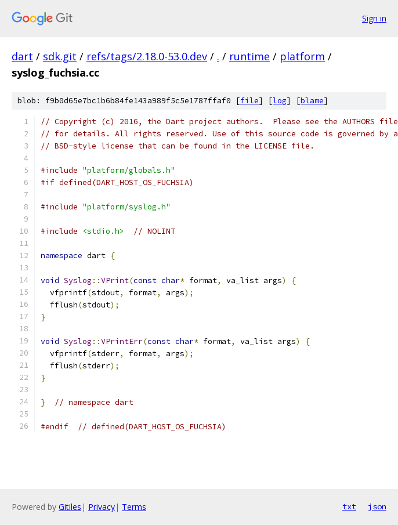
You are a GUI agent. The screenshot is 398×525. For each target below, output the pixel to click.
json (377, 506)
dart (22, 56)
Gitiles (70, 506)
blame (312, 101)
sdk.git (60, 56)
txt (349, 506)
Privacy (101, 506)
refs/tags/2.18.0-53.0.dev (146, 56)
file (249, 101)
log (280, 101)
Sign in (374, 18)
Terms (134, 506)
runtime (249, 56)
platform (302, 56)
